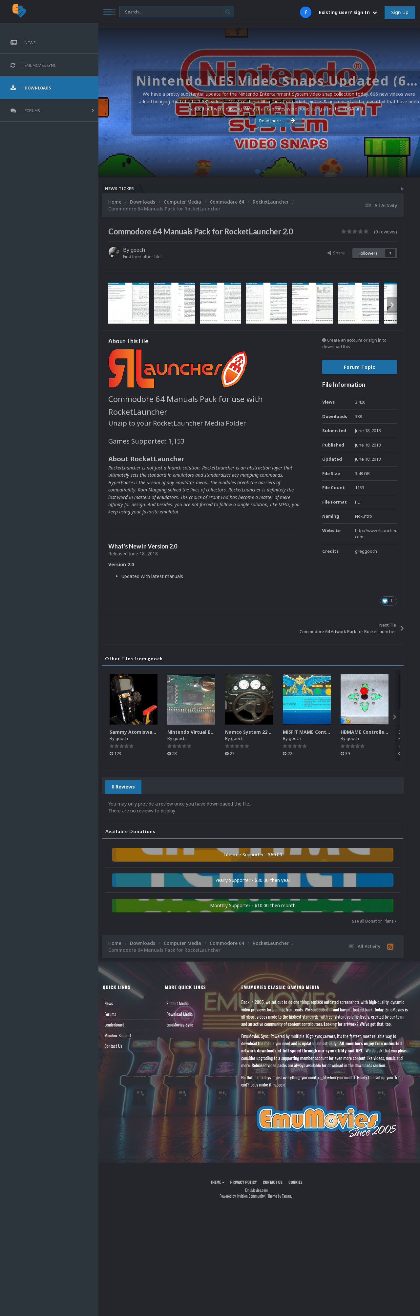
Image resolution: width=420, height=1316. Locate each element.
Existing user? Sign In (348, 12)
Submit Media (182, 1003)
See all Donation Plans (374, 921)
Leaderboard (120, 1024)
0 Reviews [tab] (128, 787)
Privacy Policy (246, 1182)
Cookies (298, 1182)
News (114, 1003)
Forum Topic (359, 367)
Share (336, 253)
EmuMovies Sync (184, 1024)
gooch (143, 249)
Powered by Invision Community (244, 1196)
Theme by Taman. (282, 1196)
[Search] (177, 12)
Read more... (258, 121)
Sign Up (400, 12)
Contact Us (119, 1046)
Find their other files (148, 256)
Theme (220, 1182)
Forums (116, 1014)
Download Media (184, 1014)
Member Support (123, 1035)
